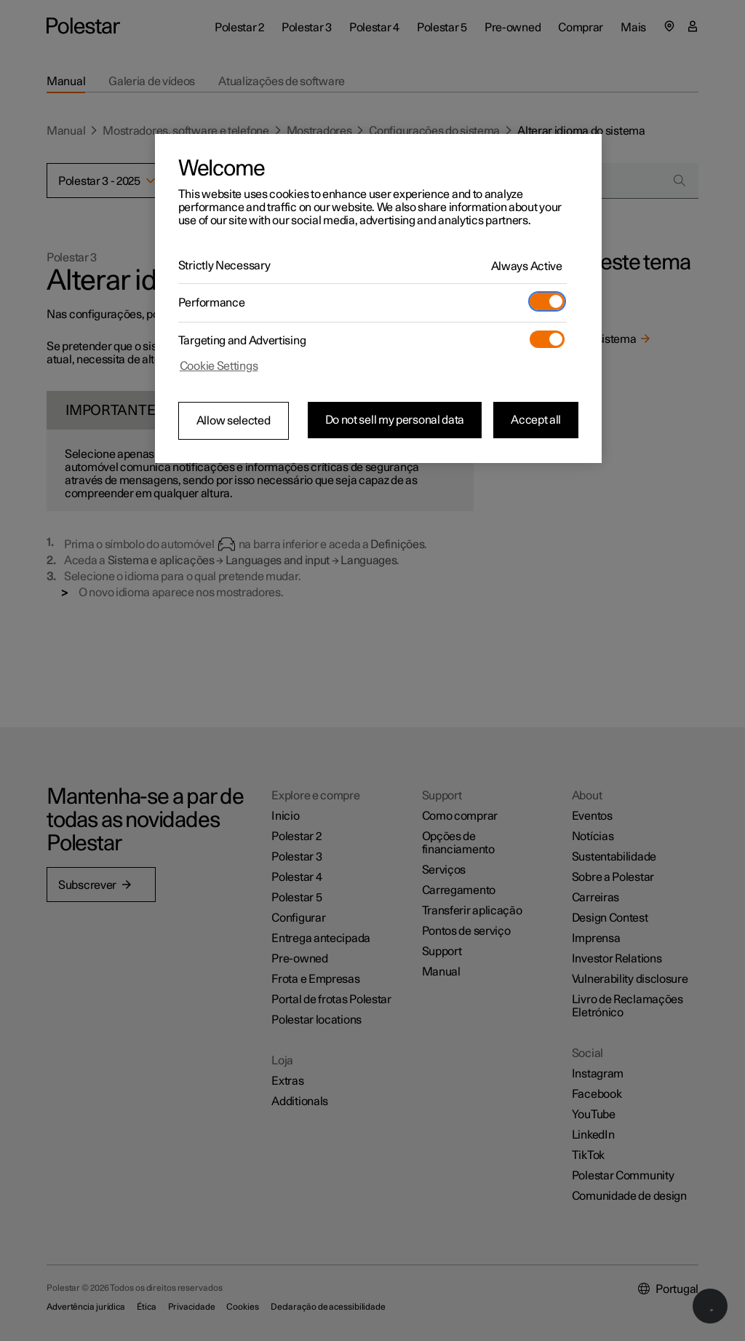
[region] (378, 298)
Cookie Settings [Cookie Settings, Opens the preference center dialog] (219, 366)
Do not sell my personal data (395, 420)
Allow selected (233, 421)
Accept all (536, 420)
